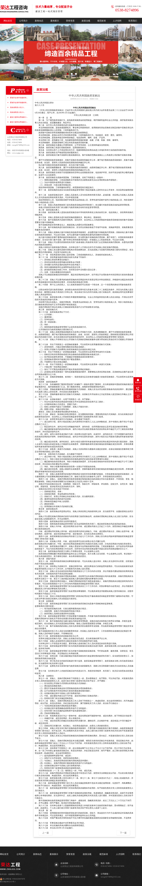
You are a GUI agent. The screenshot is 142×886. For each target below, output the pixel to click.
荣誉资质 (70, 21)
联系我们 (133, 21)
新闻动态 (39, 21)
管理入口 (18, 874)
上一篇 (45, 833)
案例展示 (54, 21)
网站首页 (8, 21)
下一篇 (123, 833)
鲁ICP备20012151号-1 (8, 882)
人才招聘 (117, 21)
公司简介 (23, 21)
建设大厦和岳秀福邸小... (18, 117)
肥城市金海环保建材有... (18, 98)
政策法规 (86, 21)
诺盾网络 (11, 874)
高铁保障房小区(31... (17, 107)
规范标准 (101, 21)
